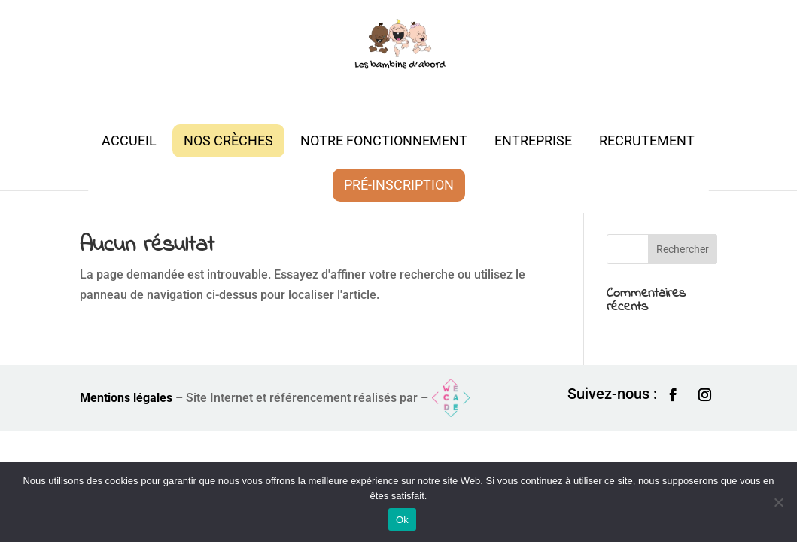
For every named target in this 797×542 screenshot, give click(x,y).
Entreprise (533, 140)
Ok (402, 519)
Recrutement (647, 140)
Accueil (129, 140)
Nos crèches (228, 140)
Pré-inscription (399, 185)
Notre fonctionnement (383, 140)
